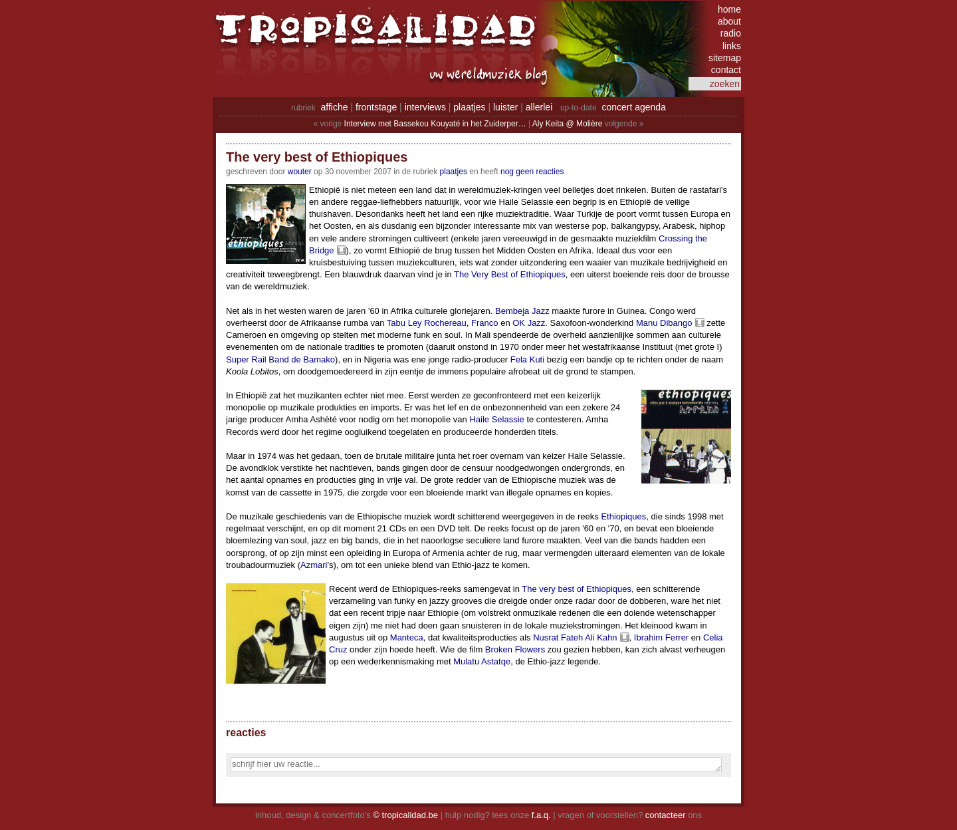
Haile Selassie (496, 419)
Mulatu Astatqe (481, 661)
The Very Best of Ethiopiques (510, 274)
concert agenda (633, 107)
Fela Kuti (527, 359)
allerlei (539, 107)
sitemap (724, 58)
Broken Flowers (515, 649)
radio (730, 33)
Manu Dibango (664, 323)
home (729, 9)
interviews (425, 107)
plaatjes (469, 107)
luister (505, 107)
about (729, 21)
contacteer (665, 815)
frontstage (376, 107)
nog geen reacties (532, 171)
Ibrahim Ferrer (661, 637)
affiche (334, 107)
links (731, 46)
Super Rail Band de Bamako (280, 359)
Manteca (406, 637)
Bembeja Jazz (522, 311)
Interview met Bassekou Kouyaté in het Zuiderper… (435, 123)
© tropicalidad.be (405, 815)
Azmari (313, 565)
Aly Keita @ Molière (567, 123)
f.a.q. (541, 815)
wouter (300, 171)
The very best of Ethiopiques (576, 589)
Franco (484, 323)
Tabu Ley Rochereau (427, 323)
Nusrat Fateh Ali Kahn (575, 637)
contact (726, 70)
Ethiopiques (623, 516)
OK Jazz (528, 323)
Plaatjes (453, 171)
